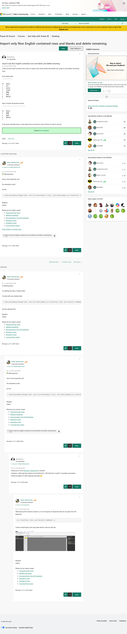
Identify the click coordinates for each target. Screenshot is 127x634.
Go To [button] (122, 19)
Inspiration (41, 14)
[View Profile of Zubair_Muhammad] (13, 162)
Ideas (49, 14)
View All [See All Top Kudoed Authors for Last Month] (91, 191)
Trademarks (122, 620)
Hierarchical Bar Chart (13, 213)
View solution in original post (11, 229)
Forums (33, 14)
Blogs (67, 14)
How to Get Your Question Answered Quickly (103, 106)
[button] (63, 48)
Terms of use (113, 620)
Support (83, 14)
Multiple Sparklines (12, 215)
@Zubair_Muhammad (31, 471)
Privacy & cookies (102, 620)
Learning (75, 14)
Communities (58, 14)
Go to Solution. (44, 130)
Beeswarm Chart (11, 220)
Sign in (109, 19)
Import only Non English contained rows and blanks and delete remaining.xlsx (28, 235)
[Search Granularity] (69, 23)
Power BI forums (7, 36)
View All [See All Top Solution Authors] (91, 150)
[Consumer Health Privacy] (26, 627)
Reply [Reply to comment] (76, 250)
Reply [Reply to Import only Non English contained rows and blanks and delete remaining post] (76, 143)
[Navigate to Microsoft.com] (5, 14)
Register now (63, 29)
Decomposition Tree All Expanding (17, 218)
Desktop (55, 36)
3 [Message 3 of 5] (12, 441)
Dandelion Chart (11, 223)
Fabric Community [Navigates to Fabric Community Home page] (20, 14)
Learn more (5, 8)
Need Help (11, 138)
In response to (11, 167)
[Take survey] (94, 90)
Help (115, 19)
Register (102, 19)
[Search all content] (101, 23)
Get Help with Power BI (38, 36)
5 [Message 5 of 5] (21, 590)
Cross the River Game (13, 226)
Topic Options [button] (75, 48)
